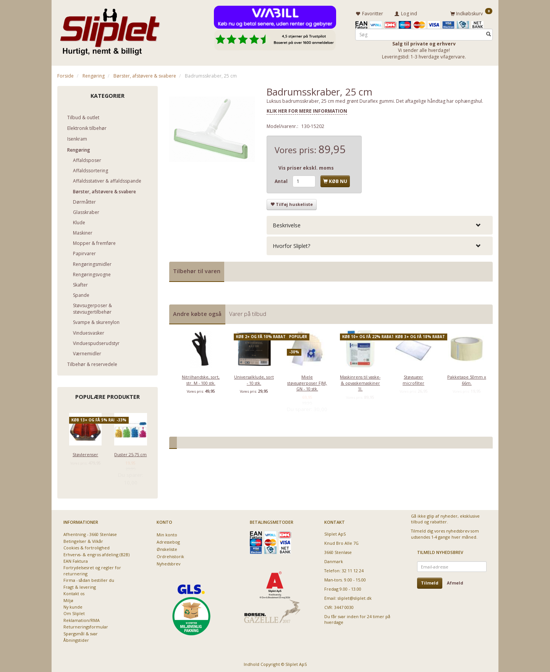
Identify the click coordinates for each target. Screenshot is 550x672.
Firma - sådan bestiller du (88, 579)
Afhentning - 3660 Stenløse (90, 533)
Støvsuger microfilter (413, 378)
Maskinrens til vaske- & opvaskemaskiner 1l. (360, 381)
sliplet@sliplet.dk (355, 596)
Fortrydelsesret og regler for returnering (92, 569)
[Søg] (488, 33)
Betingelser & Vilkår (83, 539)
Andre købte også (197, 312)
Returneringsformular (85, 625)
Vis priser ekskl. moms (306, 167)
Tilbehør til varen (196, 270)
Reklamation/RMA (81, 619)
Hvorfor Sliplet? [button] (291, 244)
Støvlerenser (85, 453)
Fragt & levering (79, 585)
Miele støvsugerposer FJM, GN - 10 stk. (307, 381)
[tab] (379, 224)
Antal (282, 180)
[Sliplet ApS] (109, 29)
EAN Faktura (75, 560)
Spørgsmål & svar (80, 632)
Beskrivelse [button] (287, 223)
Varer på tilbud (247, 312)
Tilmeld (429, 582)
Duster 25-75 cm (130, 453)
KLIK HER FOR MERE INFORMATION (307, 110)
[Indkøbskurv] (471, 12)
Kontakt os (73, 592)
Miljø (68, 599)
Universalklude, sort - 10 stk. (254, 378)
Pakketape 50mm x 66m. (466, 378)
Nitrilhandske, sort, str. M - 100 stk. (201, 378)
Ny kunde (72, 606)
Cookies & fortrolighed (86, 546)
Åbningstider (76, 639)
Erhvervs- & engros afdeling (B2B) (96, 553)
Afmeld (455, 582)
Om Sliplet (74, 612)
